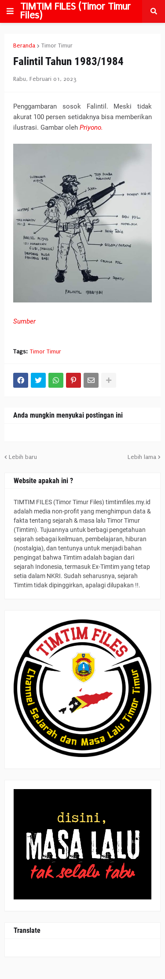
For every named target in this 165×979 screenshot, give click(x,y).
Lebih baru (23, 457)
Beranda (24, 46)
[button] (10, 11)
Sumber (24, 321)
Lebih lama (142, 457)
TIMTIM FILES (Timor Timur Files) (75, 11)
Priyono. (91, 127)
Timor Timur (57, 46)
